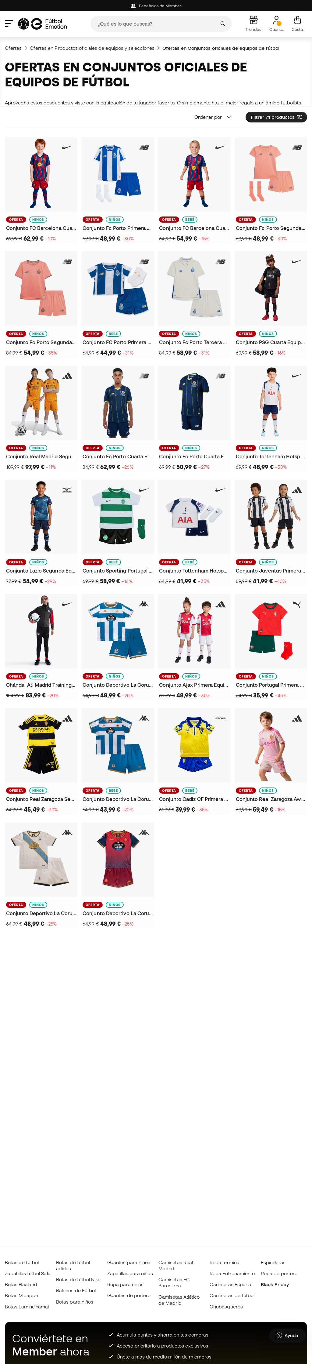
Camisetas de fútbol (232, 1295)
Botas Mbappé (21, 1295)
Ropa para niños (125, 1284)
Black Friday (275, 1284)
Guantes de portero (129, 1295)
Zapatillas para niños (130, 1273)
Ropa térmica (224, 1262)
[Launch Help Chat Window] (287, 1336)
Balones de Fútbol (76, 1290)
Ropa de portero (279, 1273)
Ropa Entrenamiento (232, 1273)
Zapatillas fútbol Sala (28, 1273)
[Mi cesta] (297, 24)
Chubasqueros (226, 1306)
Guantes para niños (128, 1262)
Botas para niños (74, 1301)
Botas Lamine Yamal (27, 1306)
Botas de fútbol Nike (78, 1279)
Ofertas (13, 48)
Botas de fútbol (22, 1262)
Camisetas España (230, 1284)
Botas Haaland (21, 1284)
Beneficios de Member (156, 6)
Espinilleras (273, 1262)
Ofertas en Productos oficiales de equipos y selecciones (92, 48)
